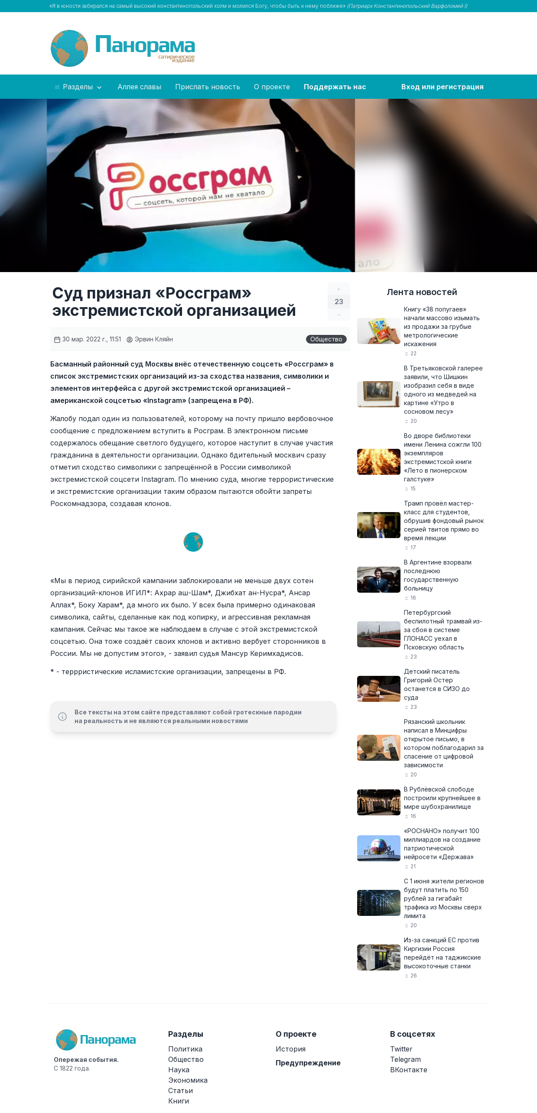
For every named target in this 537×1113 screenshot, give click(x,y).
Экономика (188, 1080)
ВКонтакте (408, 1069)
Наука (178, 1069)
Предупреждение (308, 1062)
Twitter (401, 1049)
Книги (178, 1101)
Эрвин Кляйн (149, 339)
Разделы (79, 87)
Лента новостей (422, 292)
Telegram (405, 1059)
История (291, 1049)
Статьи (180, 1090)
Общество (326, 339)
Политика (185, 1049)
